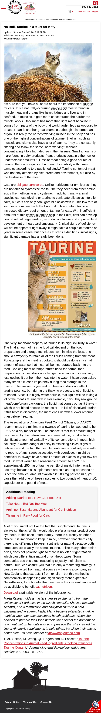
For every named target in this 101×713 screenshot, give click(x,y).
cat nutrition (43, 586)
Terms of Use (30, 702)
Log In (95, 11)
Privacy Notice (12, 702)
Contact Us (46, 702)
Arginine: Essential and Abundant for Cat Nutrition (41, 509)
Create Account (83, 11)
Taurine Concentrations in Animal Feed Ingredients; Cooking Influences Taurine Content (48, 643)
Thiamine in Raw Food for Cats (28, 515)
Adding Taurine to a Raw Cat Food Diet (33, 498)
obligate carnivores (30, 184)
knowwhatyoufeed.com (63, 633)
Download (11, 592)
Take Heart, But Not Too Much (27, 503)
